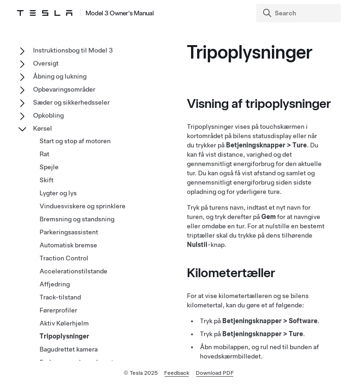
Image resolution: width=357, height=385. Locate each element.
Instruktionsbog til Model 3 (73, 50)
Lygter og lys (58, 193)
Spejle (49, 167)
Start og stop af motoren (75, 141)
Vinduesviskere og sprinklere (83, 206)
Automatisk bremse (68, 245)
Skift (46, 180)
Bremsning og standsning (77, 219)
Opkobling (48, 115)
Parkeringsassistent (69, 232)
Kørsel (42, 128)
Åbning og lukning (59, 76)
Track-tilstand (60, 297)
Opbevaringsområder (64, 89)
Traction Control (64, 258)
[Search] (299, 13)
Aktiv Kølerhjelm (64, 323)
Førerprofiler (58, 310)
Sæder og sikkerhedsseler (71, 102)
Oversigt (46, 63)
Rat (44, 154)
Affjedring (55, 284)
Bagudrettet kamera (69, 349)
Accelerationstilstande (73, 271)
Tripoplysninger (64, 336)
